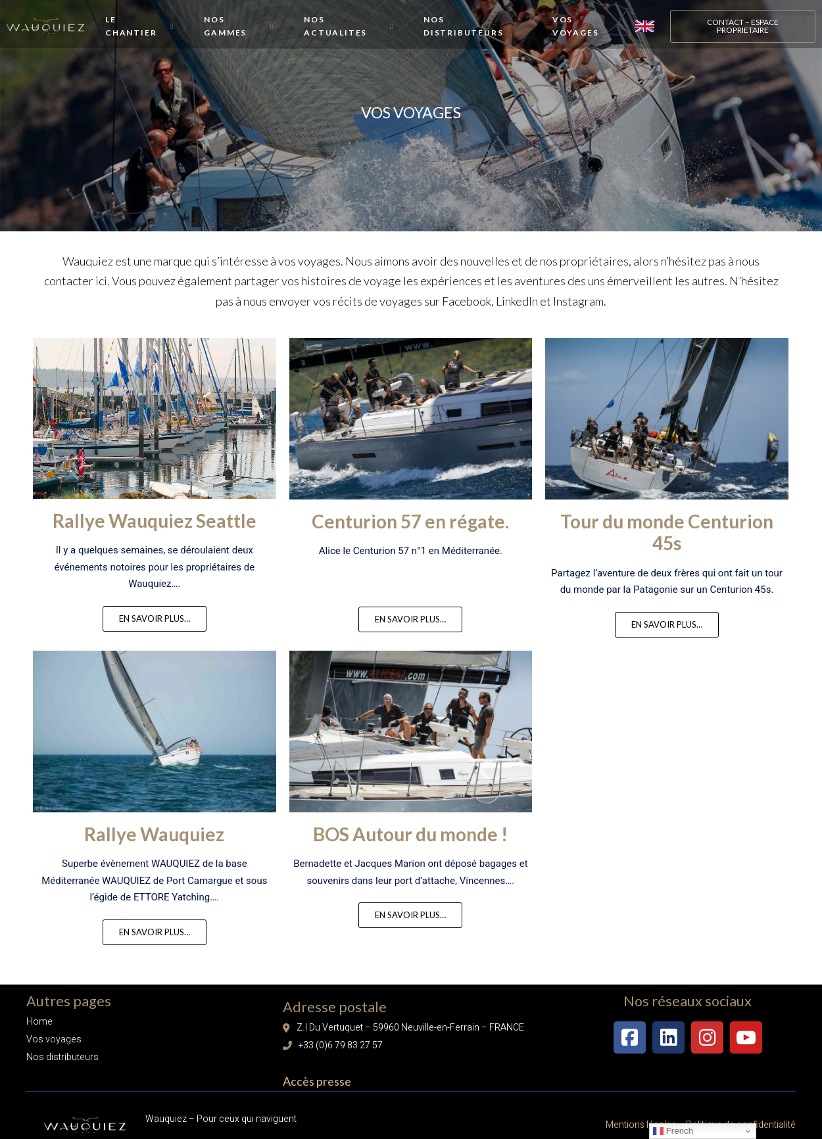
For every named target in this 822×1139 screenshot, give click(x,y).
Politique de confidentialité (740, 1117)
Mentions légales (641, 1117)
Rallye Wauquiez (154, 855)
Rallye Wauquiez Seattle (154, 541)
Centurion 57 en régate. (410, 542)
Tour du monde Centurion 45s (666, 553)
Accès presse (317, 1078)
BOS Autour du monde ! (410, 855)
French (673, 1131)
